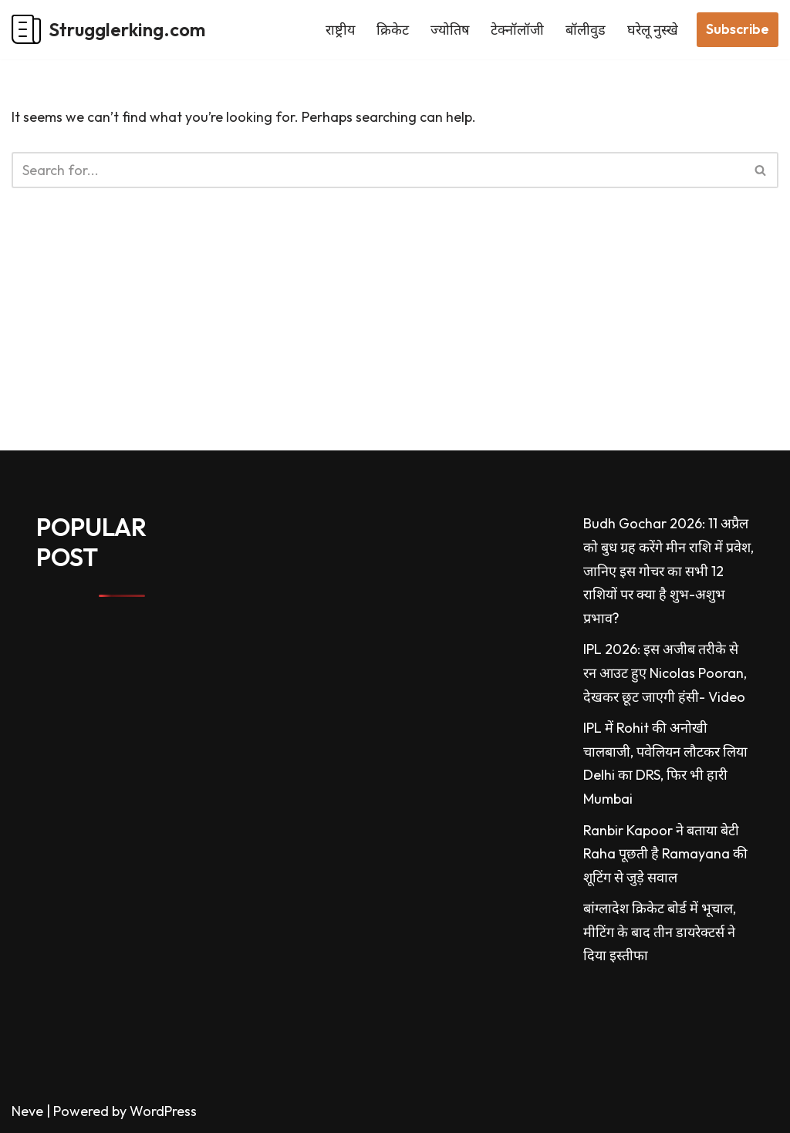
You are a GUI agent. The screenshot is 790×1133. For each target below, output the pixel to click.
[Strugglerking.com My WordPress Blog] (108, 30)
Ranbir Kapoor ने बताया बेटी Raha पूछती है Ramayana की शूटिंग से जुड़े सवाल (665, 853)
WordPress (163, 1111)
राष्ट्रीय (340, 30)
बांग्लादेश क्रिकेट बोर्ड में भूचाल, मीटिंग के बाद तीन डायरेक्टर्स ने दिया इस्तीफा (659, 931)
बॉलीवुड (585, 30)
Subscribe (737, 29)
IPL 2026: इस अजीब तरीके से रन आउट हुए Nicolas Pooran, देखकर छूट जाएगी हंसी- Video (665, 672)
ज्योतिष (449, 30)
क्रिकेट (392, 30)
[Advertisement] (395, 342)
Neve (27, 1111)
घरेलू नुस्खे (652, 30)
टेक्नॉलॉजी (517, 30)
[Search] (378, 170)
